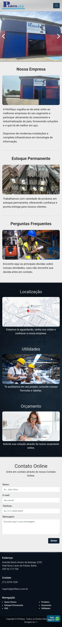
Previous (3, 36)
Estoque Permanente (31, 158)
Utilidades (31, 349)
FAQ (6, 608)
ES (36, 622)
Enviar (54, 540)
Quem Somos (10, 602)
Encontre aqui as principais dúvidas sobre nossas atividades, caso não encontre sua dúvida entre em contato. (28, 268)
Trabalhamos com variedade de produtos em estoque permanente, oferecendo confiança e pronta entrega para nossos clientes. (30, 202)
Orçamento (31, 406)
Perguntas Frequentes (31, 223)
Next (58, 36)
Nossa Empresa (31, 69)
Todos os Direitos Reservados (40, 619)
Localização (31, 291)
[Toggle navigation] (56, 5)
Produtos (45, 602)
